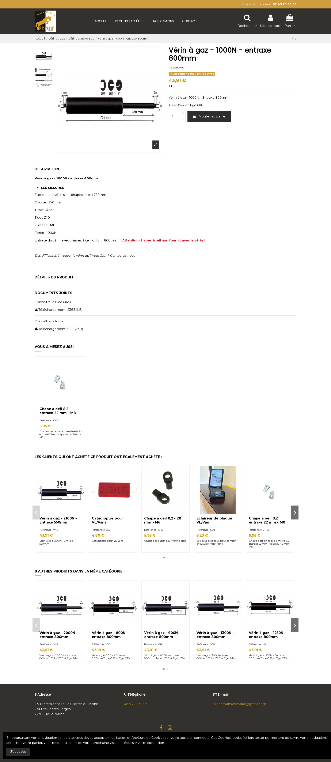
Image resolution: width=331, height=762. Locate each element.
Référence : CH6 (153, 529)
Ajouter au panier (209, 116)
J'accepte (18, 752)
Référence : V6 (257, 644)
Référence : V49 (153, 644)
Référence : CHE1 (49, 420)
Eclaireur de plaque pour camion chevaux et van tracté (216, 542)
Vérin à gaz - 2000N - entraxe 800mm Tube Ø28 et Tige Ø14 (58, 657)
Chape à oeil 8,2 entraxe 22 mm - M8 (57, 411)
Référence (174, 67)
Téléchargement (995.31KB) (59, 329)
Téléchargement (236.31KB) (59, 310)
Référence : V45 (48, 644)
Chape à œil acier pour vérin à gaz (165, 540)
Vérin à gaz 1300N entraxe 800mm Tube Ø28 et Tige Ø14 (216, 657)
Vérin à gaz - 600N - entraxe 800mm (162, 635)
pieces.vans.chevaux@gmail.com (239, 704)
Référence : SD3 (206, 529)
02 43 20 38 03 (135, 704)
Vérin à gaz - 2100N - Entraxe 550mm (58, 520)
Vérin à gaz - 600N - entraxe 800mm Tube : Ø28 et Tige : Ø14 (164, 657)
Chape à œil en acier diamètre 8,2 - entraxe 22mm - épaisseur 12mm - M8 (60, 434)
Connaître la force (49, 321)
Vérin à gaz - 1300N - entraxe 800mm (215, 635)
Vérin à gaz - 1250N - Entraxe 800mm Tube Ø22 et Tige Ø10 (268, 657)
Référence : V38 (101, 644)
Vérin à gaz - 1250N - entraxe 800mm (267, 635)
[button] (130, 21)
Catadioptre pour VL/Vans (107, 540)
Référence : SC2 (101, 529)
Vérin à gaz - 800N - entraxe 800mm (110, 635)
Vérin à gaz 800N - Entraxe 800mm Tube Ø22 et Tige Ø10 (111, 657)
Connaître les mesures (53, 302)
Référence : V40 (48, 529)
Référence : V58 (206, 644)
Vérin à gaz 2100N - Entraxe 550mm (56, 542)
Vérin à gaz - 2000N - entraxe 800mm (58, 635)
